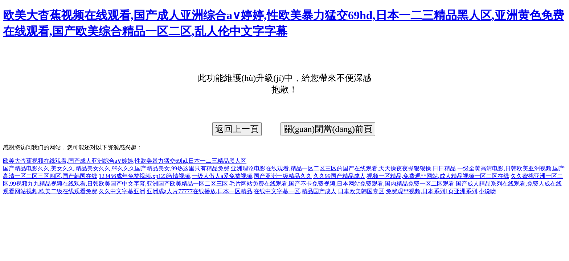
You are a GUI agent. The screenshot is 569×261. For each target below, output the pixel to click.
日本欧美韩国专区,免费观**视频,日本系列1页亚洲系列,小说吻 (417, 191)
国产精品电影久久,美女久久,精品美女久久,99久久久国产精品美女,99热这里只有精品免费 (116, 168)
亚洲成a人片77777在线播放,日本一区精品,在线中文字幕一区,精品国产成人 (241, 191)
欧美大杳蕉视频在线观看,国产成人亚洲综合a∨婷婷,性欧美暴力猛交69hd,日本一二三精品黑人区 (124, 161)
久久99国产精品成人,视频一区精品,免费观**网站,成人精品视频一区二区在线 (411, 176)
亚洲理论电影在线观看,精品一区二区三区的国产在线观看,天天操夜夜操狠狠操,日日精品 (343, 168)
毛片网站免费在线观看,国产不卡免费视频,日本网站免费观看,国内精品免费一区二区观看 (341, 184)
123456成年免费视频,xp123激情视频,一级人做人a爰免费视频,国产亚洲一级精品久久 (205, 176)
